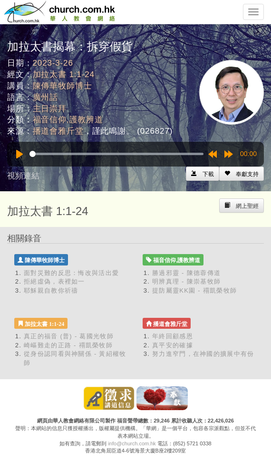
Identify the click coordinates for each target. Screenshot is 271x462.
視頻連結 (23, 175)
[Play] (19, 154)
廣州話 (45, 97)
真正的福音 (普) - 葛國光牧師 (69, 336)
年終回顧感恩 (172, 336)
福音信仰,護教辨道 (68, 119)
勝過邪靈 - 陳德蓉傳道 (186, 272)
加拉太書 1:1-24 (64, 74)
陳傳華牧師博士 (62, 85)
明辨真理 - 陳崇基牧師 (186, 281)
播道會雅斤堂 (58, 131)
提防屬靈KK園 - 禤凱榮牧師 (194, 290)
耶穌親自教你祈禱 (51, 290)
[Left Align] (241, 174)
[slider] (116, 153)
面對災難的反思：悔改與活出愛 (71, 272)
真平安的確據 (172, 345)
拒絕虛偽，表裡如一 (54, 281)
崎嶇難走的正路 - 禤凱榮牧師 (68, 345)
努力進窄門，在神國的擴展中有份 (203, 353)
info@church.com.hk (131, 443)
